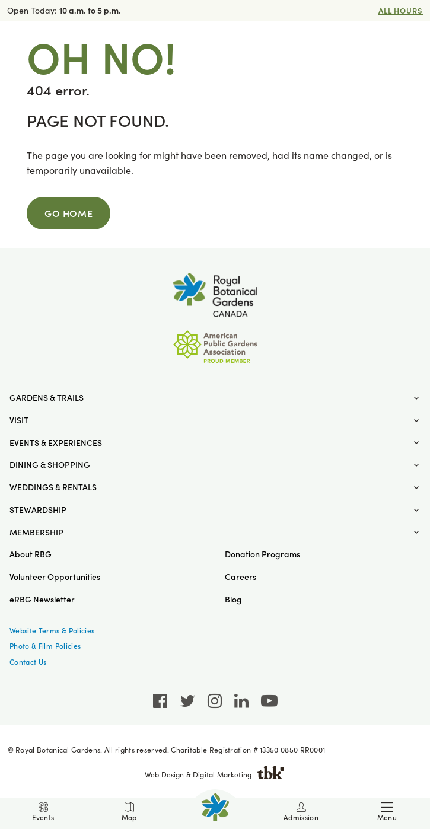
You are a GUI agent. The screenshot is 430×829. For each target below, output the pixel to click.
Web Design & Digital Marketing (215, 774)
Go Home (68, 212)
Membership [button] (36, 532)
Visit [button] (18, 420)
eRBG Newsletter (42, 599)
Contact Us (28, 662)
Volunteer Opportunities (54, 576)
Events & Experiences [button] (55, 442)
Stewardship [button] (37, 509)
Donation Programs (262, 554)
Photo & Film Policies (45, 646)
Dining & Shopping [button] (49, 464)
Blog (233, 599)
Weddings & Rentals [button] (53, 487)
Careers (240, 576)
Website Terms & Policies (51, 630)
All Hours (400, 10)
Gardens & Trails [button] (46, 397)
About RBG (30, 554)
